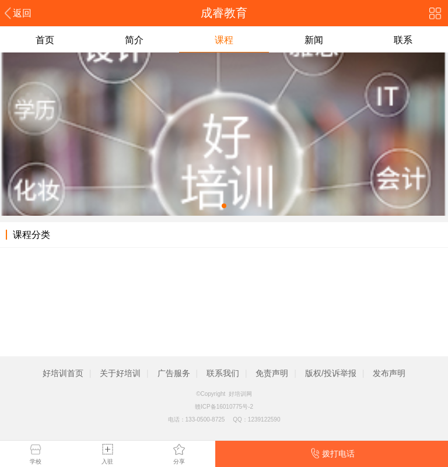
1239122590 (264, 419)
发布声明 (389, 373)
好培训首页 (63, 373)
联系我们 (222, 373)
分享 (179, 461)
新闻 (313, 40)
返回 (22, 13)
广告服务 (174, 373)
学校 (35, 461)
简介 (134, 40)
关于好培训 (120, 373)
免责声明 (272, 373)
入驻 (107, 461)
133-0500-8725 (205, 419)
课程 (224, 40)
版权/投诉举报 (330, 373)
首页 (45, 40)
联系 (403, 40)
